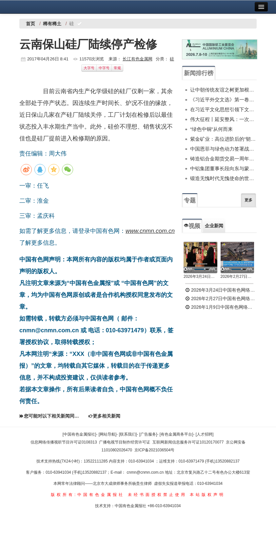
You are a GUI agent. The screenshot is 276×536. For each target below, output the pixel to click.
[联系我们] (128, 434)
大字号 (89, 68)
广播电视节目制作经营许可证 (124, 442)
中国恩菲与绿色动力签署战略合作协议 (223, 149)
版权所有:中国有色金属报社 (88, 494)
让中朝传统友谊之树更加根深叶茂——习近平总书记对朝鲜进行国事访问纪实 (223, 90)
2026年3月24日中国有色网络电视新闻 (200, 276)
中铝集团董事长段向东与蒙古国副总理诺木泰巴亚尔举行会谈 (223, 168)
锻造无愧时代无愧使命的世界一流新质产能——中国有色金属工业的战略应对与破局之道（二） (223, 178)
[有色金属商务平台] (176, 434)
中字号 (104, 68)
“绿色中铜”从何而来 (211, 129)
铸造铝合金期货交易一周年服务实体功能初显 (223, 158)
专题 (190, 200)
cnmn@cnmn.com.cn (146, 472)
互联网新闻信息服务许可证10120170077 (188, 442)
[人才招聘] (205, 434)
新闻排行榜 (198, 73)
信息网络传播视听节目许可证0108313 (63, 442)
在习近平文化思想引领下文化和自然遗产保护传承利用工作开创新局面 (223, 109)
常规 (117, 68)
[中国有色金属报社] (79, 434)
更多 (248, 200)
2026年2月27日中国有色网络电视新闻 (237, 276)
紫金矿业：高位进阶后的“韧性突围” (223, 139)
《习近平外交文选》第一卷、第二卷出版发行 (223, 99)
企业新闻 (214, 225)
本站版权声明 (207, 494)
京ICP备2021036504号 (154, 450)
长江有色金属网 (137, 58)
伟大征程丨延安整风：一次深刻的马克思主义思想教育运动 (223, 119)
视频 (192, 226)
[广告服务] (148, 434)
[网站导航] (108, 434)
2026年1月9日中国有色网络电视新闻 (221, 307)
